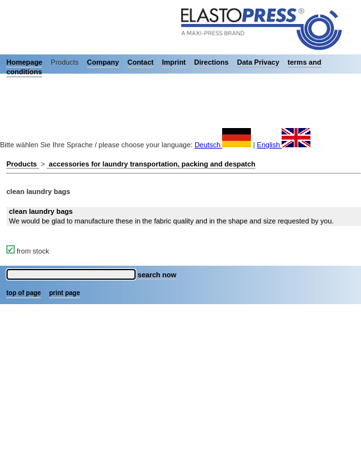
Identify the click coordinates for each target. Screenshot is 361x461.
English (283, 145)
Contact (140, 62)
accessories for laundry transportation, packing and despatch (151, 164)
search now (157, 275)
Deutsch (223, 145)
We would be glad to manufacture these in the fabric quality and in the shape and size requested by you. (171, 216)
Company (103, 62)
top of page (23, 292)
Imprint (174, 62)
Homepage (24, 62)
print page (64, 292)
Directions (211, 62)
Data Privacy (258, 62)
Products (22, 164)
